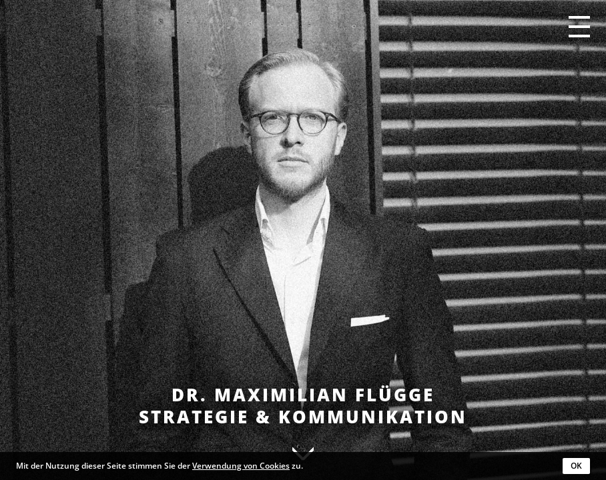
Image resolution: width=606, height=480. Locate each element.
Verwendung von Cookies (241, 465)
